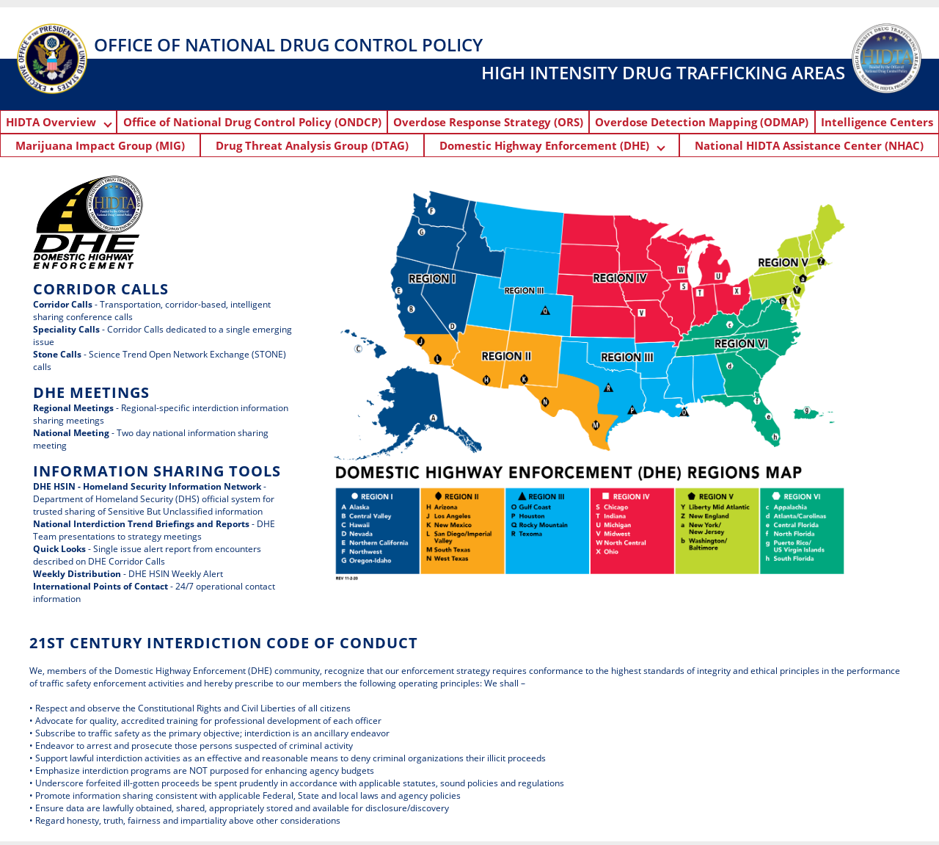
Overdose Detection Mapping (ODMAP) (701, 122)
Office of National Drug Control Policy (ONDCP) (252, 122)
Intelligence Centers (877, 122)
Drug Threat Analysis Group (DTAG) (312, 145)
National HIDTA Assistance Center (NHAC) (809, 145)
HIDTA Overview (58, 122)
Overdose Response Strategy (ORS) (488, 122)
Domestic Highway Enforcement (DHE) (551, 145)
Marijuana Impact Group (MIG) (100, 145)
